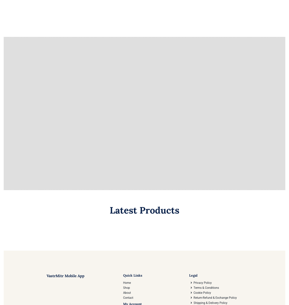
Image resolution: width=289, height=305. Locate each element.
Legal (193, 253)
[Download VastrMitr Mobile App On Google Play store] (40, 291)
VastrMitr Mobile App (65, 253)
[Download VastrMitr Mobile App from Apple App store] (90, 291)
